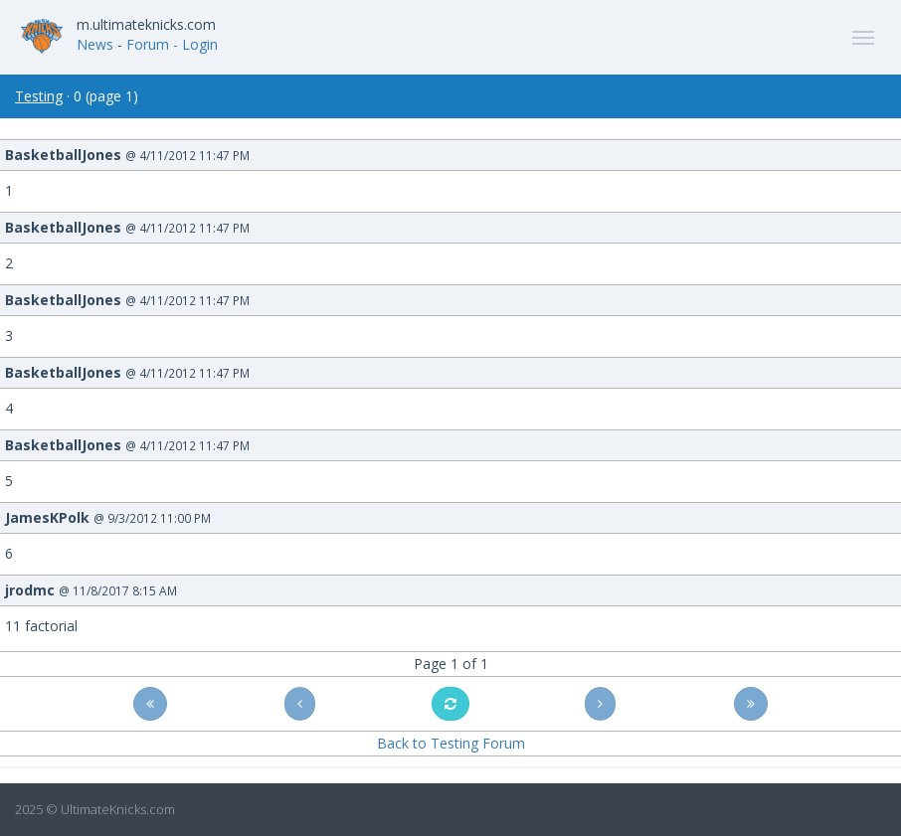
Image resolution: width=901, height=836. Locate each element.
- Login (195, 44)
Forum (147, 44)
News (95, 44)
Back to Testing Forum (451, 743)
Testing (39, 95)
